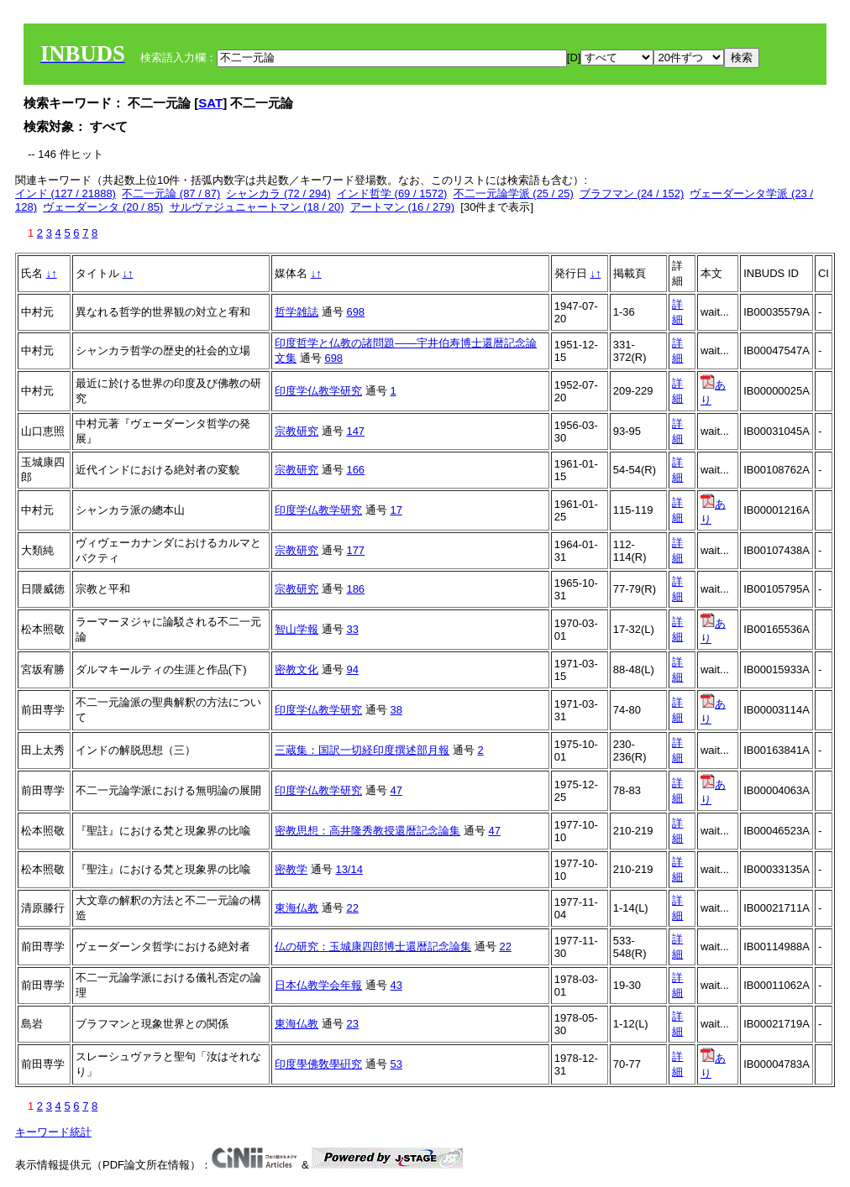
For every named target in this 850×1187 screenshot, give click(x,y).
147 (355, 431)
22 (352, 908)
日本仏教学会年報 (318, 985)
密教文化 (296, 669)
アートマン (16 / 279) (402, 207)
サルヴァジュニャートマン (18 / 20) (257, 207)
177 (355, 550)
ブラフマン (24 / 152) (632, 193)
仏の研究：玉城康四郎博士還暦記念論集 (373, 946)
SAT (210, 103)
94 (352, 669)
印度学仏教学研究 (318, 390)
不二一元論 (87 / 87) (171, 193)
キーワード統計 (53, 1132)
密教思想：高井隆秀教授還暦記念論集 (367, 830)
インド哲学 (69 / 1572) (392, 193)
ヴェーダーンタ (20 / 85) (103, 207)
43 (395, 985)
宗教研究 (296, 431)
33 (352, 629)
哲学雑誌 (296, 312)
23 (352, 1023)
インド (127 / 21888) (65, 193)
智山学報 (296, 629)
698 (355, 312)
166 (355, 469)
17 (395, 510)
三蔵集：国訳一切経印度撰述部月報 (362, 750)
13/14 (349, 869)
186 (355, 589)
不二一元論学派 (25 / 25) (514, 193)
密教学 (291, 869)
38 (395, 709)
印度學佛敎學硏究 (318, 1064)
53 (395, 1064)
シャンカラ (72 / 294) (278, 193)
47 (395, 790)
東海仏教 (296, 908)
